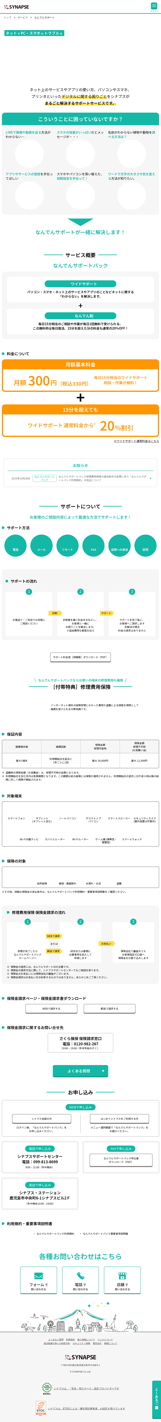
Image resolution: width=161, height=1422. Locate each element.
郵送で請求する (109, 1008)
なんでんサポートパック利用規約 (55, 1233)
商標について (110, 1343)
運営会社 (97, 1343)
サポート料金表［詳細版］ (80, 657)
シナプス (80, 1357)
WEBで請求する (51, 1008)
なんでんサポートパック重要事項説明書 (105, 1233)
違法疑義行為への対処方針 (57, 1343)
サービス (23, 17)
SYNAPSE (16, 6)
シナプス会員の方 (42, 1118)
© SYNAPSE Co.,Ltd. (80, 1371)
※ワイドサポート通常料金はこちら (136, 440)
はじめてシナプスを (119, 1118)
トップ (7, 17)
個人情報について (86, 1339)
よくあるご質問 (156, 1395)
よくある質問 (78, 1071)
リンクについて (105, 1339)
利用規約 (70, 1339)
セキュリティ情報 (81, 1343)
